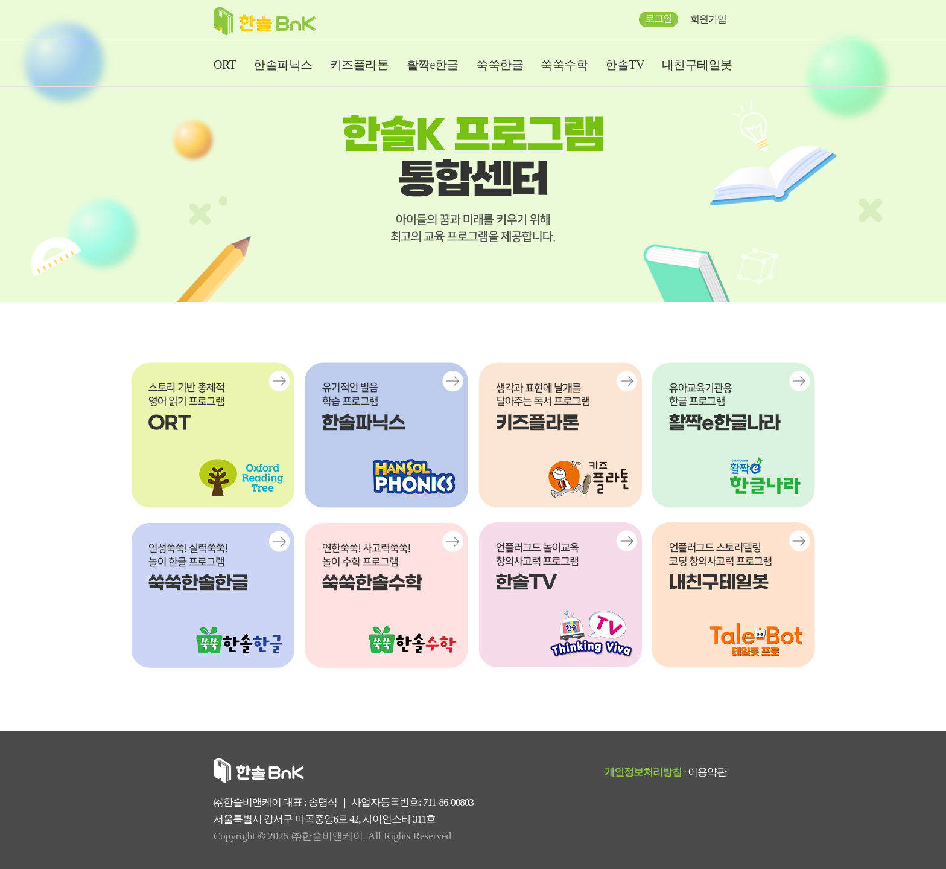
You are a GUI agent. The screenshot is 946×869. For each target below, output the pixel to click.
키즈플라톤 (359, 64)
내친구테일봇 (697, 64)
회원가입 (708, 19)
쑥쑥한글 (499, 64)
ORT (225, 64)
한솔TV (624, 64)
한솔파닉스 (283, 64)
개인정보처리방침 (643, 772)
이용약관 (707, 772)
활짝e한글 (433, 64)
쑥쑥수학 (564, 64)
